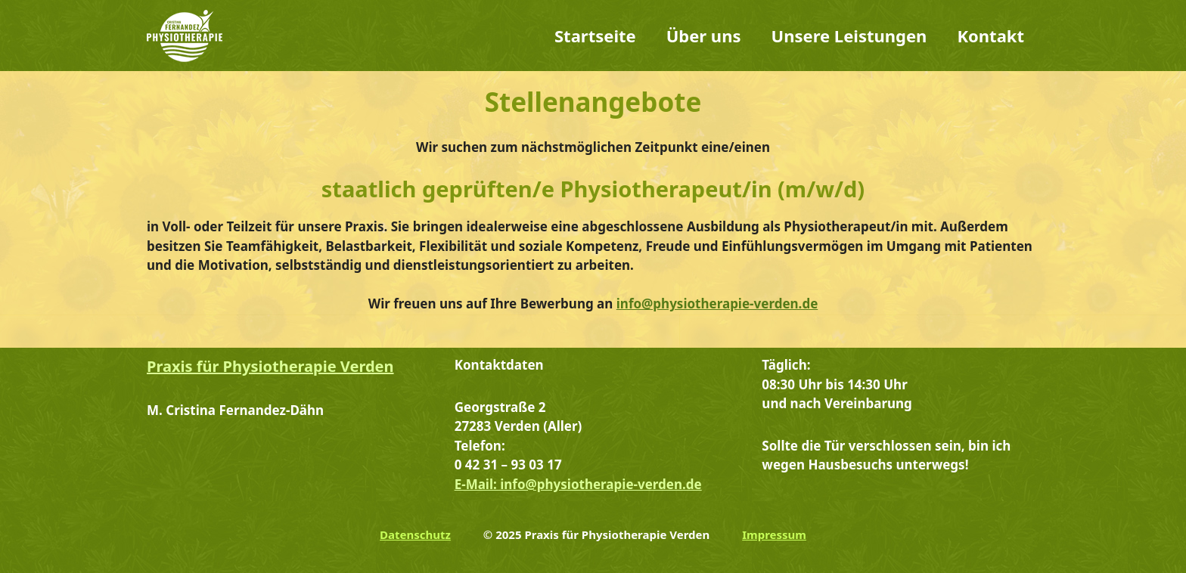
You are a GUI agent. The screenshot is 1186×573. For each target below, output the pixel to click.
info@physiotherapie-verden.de (717, 303)
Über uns (703, 35)
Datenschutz (415, 534)
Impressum (774, 534)
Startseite (595, 35)
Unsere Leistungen (849, 35)
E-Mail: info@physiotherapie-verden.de (578, 484)
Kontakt (990, 35)
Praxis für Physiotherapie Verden (270, 366)
